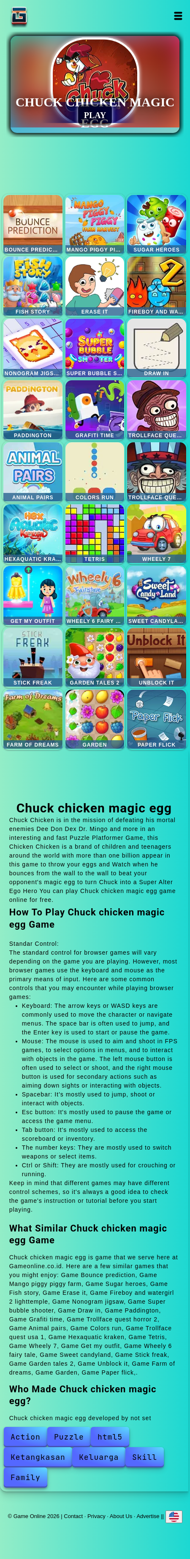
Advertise (147, 1516)
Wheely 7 (156, 533)
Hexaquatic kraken (32, 533)
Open (178, 16)
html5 (110, 1437)
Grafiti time (95, 409)
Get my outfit (32, 595)
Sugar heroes (156, 224)
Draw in (156, 348)
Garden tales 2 (95, 657)
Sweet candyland (156, 595)
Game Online (45, 16)
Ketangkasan (38, 1457)
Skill (144, 1457)
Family (26, 1477)
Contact (73, 1516)
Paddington (32, 409)
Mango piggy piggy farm (95, 224)
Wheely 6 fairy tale (95, 595)
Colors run (95, 471)
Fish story (32, 286)
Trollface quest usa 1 (156, 471)
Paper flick (156, 719)
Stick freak (32, 657)
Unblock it (156, 657)
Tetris (95, 533)
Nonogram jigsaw (32, 348)
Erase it (95, 286)
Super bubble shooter (95, 348)
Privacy (96, 1516)
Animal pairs (32, 471)
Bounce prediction (32, 224)
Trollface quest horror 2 (156, 409)
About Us (121, 1516)
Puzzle (69, 1437)
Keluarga (99, 1457)
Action (26, 1437)
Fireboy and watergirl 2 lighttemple (156, 286)
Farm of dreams (32, 719)
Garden (95, 719)
